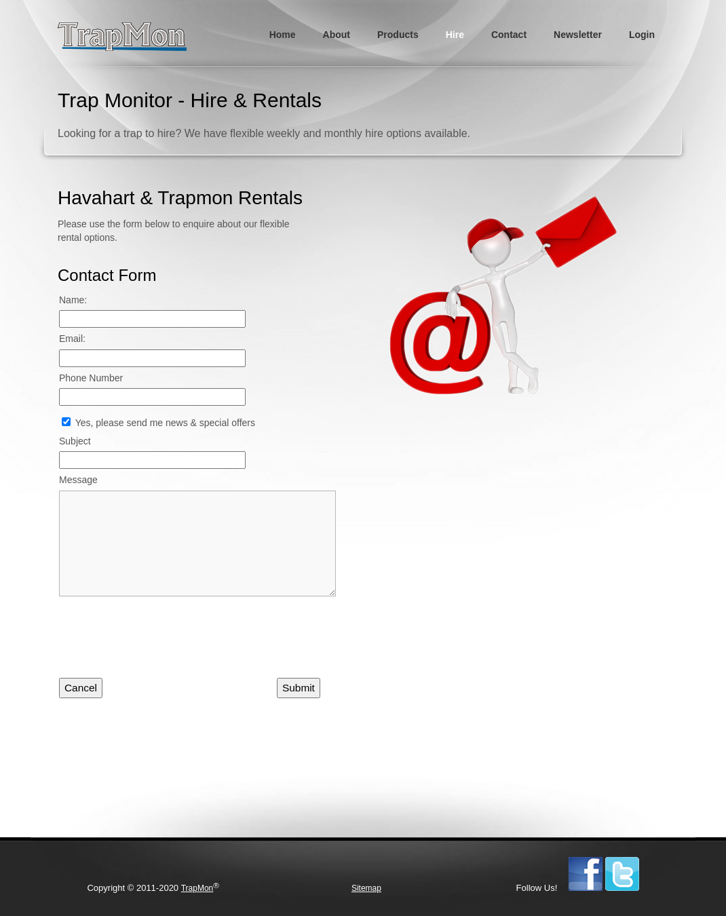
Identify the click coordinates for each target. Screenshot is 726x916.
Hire (455, 34)
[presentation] (162, 641)
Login (642, 34)
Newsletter (578, 34)
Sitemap (366, 888)
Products (398, 34)
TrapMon (197, 888)
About (336, 34)
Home (282, 34)
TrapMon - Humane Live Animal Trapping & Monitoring (127, 37)
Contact (509, 34)
